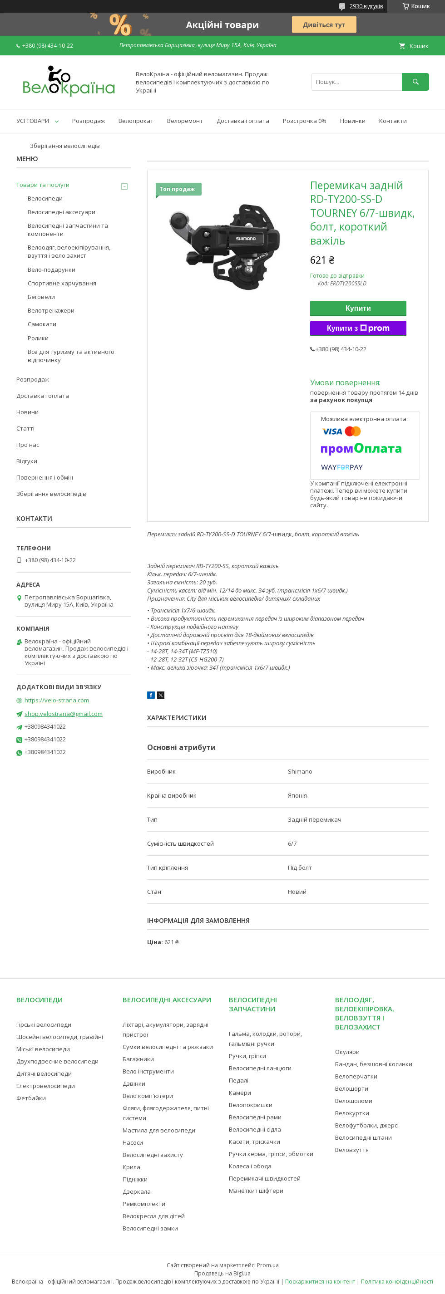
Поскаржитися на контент (320, 1281)
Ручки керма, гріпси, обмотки (271, 1154)
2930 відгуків (366, 6)
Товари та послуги (42, 185)
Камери (240, 1092)
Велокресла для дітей (154, 1216)
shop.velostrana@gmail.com (64, 713)
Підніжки (135, 1179)
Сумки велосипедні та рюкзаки (168, 1047)
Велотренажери (51, 310)
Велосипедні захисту (153, 1155)
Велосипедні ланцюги (260, 1068)
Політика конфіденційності (397, 1281)
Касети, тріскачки (254, 1141)
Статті (25, 428)
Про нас (27, 445)
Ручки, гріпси (247, 1056)
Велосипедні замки (150, 1228)
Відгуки (26, 461)
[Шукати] (415, 82)
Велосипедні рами (255, 1117)
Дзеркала (137, 1191)
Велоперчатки (356, 1076)
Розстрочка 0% (304, 121)
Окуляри (347, 1052)
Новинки (353, 121)
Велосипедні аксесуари (61, 212)
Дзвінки (134, 1083)
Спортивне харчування (62, 283)
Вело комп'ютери (148, 1096)
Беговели (41, 297)
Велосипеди (45, 198)
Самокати (42, 324)
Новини (27, 412)
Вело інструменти (148, 1071)
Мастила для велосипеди (159, 1130)
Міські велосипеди (43, 1049)
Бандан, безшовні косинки (373, 1064)
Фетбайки (31, 1098)
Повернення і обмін (44, 477)
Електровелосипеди (45, 1086)
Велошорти (351, 1088)
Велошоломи (353, 1101)
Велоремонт (185, 121)
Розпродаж (88, 121)
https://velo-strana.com (57, 700)
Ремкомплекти (144, 1204)
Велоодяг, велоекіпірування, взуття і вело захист (69, 251)
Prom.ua (268, 1265)
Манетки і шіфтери (256, 1190)
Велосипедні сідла (255, 1129)
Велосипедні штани (363, 1137)
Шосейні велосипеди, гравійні (59, 1037)
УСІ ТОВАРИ (32, 121)
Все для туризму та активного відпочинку (71, 356)
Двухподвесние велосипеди (57, 1061)
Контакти (393, 121)
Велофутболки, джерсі (367, 1125)
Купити (358, 308)
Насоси (133, 1142)
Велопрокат (136, 121)
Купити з (358, 328)
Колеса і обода (250, 1166)
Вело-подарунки (51, 269)
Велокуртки (352, 1113)
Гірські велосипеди (43, 1024)
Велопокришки (250, 1105)
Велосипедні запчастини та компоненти (68, 229)
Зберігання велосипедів (65, 146)
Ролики (38, 338)
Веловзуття (352, 1150)
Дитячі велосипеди (44, 1073)
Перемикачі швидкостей (265, 1178)
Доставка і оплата (243, 121)
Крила (131, 1167)
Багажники (138, 1059)
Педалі (238, 1080)
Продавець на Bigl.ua (222, 1273)
